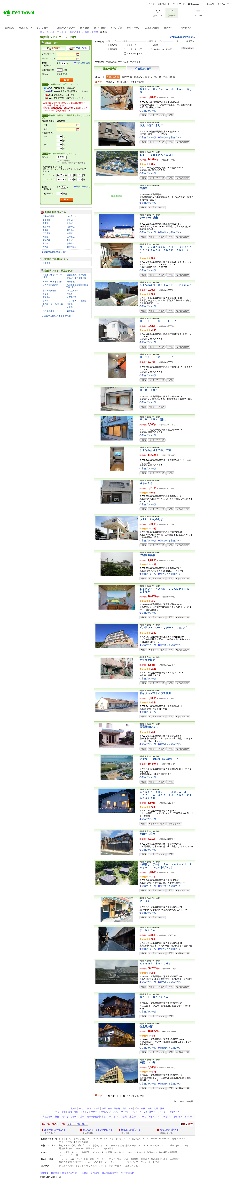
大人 (59, 63)
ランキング (114, 1116)
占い (71, 1148)
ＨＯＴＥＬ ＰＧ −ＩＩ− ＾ (158, 321)
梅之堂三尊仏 (72, 290)
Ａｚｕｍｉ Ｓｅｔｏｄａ (155, 963)
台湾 (76, 1112)
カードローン (120, 1152)
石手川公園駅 (48, 216)
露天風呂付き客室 (134, 53)
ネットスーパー (149, 1138)
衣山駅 (70, 223)
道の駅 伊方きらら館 (52, 281)
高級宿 (114, 49)
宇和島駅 (71, 243)
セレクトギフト (123, 1138)
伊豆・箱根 (107, 1108)
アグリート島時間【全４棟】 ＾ (159, 759)
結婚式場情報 (65, 1162)
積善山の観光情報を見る (183, 37)
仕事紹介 (145, 1159)
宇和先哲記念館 (49, 290)
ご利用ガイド (164, 4)
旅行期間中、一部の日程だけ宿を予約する (72, 161)
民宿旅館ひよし (149, 726)
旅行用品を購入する (130, 1129)
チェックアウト (49, 58)
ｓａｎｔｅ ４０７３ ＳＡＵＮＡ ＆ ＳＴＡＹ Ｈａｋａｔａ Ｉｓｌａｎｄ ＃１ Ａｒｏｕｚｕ (167, 795)
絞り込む (187, 48)
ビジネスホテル (69, 1116)
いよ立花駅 (72, 216)
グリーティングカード (114, 1162)
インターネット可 (134, 49)
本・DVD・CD (95, 1138)
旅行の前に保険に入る (54, 1129)
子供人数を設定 (83, 63)
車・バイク (108, 1138)
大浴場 (155, 45)
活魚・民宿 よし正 (151, 125)
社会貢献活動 (127, 1173)
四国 (150, 1108)
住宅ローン (152, 1152)
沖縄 (162, 1108)
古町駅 (70, 220)
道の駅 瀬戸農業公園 (76, 278)
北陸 (124, 1108)
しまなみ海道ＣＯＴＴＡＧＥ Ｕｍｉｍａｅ (166, 285)
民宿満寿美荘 (147, 555)
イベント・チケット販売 (112, 1145)
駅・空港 (124, 61)
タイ (83, 1112)
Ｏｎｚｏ (145, 900)
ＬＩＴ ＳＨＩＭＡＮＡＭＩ (156, 154)
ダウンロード (182, 1145)
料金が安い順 (140, 77)
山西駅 (45, 243)
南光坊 (45, 301)
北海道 (74, 1108)
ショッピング (65, 1138)
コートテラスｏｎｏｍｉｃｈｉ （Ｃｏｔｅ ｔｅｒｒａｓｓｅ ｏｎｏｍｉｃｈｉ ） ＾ (168, 250)
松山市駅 (46, 220)
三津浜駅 (71, 237)
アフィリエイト (116, 1166)
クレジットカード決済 (162, 49)
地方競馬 (63, 1148)
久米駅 (70, 240)
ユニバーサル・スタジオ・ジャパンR (174, 1116)
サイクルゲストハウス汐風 (155, 693)
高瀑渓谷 (46, 297)
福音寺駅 (71, 227)
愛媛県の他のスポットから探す (58, 315)
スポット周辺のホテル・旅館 (75, 32)
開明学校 (71, 281)
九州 (156, 1108)
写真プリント (79, 1162)
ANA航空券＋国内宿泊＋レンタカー (71, 91)
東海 (131, 1108)
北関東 (88, 1108)
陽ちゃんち (146, 483)
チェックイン (48, 54)
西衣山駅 (46, 233)
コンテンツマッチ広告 (86, 1166)
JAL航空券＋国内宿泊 (64, 95)
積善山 (70, 304)
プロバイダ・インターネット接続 (143, 1162)
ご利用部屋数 (48, 70)
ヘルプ (152, 4)
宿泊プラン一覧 (148, 110)
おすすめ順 (127, 77)
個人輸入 (136, 1138)
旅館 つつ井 (147, 1062)
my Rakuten (164, 1138)
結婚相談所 (156, 1159)
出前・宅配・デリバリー (95, 1159)
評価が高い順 (169, 77)
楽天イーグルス (132, 1145)
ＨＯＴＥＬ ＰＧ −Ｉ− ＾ (157, 357)
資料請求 (95, 1173)
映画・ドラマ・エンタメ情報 (100, 1148)
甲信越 (117, 1108)
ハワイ (134, 1112)
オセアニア (175, 1112)
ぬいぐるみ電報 (95, 1162)
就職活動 (135, 1159)
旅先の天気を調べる (169, 1129)
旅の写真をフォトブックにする (97, 1129)
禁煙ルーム (131, 45)
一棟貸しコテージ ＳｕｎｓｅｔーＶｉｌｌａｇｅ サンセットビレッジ (166, 866)
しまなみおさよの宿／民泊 (155, 450)
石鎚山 (45, 294)
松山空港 (46, 263)
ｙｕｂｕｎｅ (147, 930)
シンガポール (93, 1112)
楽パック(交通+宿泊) (96, 1116)
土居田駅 (46, 227)
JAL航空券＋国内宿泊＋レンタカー (70, 98)
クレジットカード (136, 1152)
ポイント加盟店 (80, 1142)
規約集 (85, 1173)
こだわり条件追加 (186, 41)
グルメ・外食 (115, 1159)
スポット (136, 61)
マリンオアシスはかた (76, 301)
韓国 (57, 1112)
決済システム (131, 1166)
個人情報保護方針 (110, 1173)
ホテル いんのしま (151, 519)
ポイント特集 (65, 1142)
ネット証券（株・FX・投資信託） (75, 1152)
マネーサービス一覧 (68, 1155)
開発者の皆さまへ (70, 1173)
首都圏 (97, 1108)
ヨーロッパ (162, 1112)
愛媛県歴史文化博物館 (76, 275)
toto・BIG (79, 1148)
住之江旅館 (146, 1026)
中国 (143, 1108)
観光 (124, 1116)
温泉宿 (114, 45)
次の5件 (140, 82)
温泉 (82, 1116)
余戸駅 (70, 233)
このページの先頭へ (185, 1101)
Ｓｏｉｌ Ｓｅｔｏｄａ (154, 997)
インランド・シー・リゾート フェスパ (163, 627)
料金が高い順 (154, 77)
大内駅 (45, 247)
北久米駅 (71, 230)
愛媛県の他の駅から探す (55, 252)
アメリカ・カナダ (147, 1112)
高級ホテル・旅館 (50, 1116)
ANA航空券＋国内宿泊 (64, 88)
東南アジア (106, 1112)
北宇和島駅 (72, 247)
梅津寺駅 (46, 240)
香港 (70, 1112)
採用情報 (55, 1173)
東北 (81, 1108)
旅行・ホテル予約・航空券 (72, 1145)
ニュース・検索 (66, 1159)
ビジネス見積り (66, 1166)
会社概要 (44, 1173)
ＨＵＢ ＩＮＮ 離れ (153, 419)
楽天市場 (210, 4)
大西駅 (45, 237)
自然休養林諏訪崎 (50, 285)
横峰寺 (70, 294)
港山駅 (45, 230)
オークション (79, 1138)
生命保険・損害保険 (168, 1152)
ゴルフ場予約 (92, 1145)
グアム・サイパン (121, 1112)
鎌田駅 (45, 223)
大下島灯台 (72, 297)
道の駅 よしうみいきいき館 (53, 305)
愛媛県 (95, 32)
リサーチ (102, 1166)
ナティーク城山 (149, 217)
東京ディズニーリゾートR (141, 1116)
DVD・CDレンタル (151, 1145)
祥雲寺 (70, 307)
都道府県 (112, 61)
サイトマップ (179, 4)
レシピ (126, 1159)
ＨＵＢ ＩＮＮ (149, 390)
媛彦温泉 (71, 311)
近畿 (137, 1108)
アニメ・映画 (168, 1145)
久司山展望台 (48, 311)
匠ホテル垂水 (147, 833)
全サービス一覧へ (77, 1124)
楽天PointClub (178, 1138)
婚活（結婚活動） (171, 1159)
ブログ (79, 1159)
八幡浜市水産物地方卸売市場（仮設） (77, 286)
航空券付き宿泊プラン (170, 137)
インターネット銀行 (102, 1152)
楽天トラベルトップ (49, 32)
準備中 (143, 188)
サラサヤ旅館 (147, 660)
